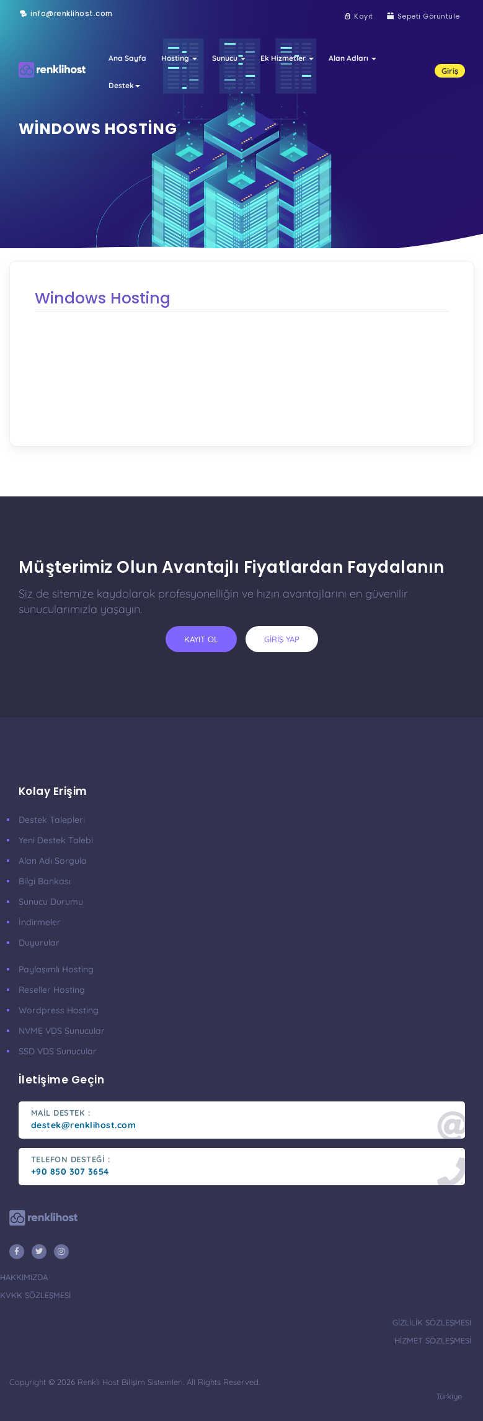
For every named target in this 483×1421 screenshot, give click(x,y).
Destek (124, 85)
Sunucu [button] (229, 58)
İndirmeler (40, 922)
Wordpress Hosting (59, 1010)
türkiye (449, 1396)
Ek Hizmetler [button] (287, 58)
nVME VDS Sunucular (62, 1030)
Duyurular (39, 942)
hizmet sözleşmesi (432, 1340)
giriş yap (281, 639)
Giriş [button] (449, 71)
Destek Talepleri (52, 819)
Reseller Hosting (52, 989)
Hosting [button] (179, 58)
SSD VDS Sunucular (58, 1051)
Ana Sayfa (127, 58)
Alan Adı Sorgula (53, 860)
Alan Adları (352, 58)
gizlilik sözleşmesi (431, 1322)
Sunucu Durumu (51, 901)
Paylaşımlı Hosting (56, 969)
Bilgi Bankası (45, 881)
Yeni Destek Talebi (56, 840)
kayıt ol (201, 639)
